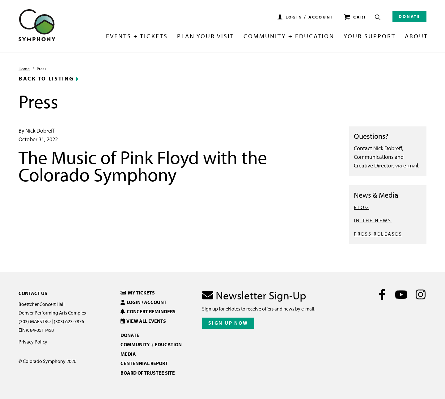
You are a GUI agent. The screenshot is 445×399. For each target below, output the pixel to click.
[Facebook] (382, 294)
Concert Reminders (148, 311)
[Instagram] (420, 294)
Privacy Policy (33, 342)
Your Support (370, 36)
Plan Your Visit (205, 36)
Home (24, 69)
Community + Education (289, 36)
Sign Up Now (228, 323)
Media (128, 354)
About (416, 36)
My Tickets (138, 293)
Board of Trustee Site (148, 373)
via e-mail (406, 165)
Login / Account (144, 302)
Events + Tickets (136, 36)
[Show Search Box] (377, 17)
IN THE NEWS (373, 220)
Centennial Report (144, 363)
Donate (409, 16)
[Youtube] (401, 294)
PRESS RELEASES (378, 234)
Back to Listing (46, 79)
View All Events (143, 321)
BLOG (361, 207)
